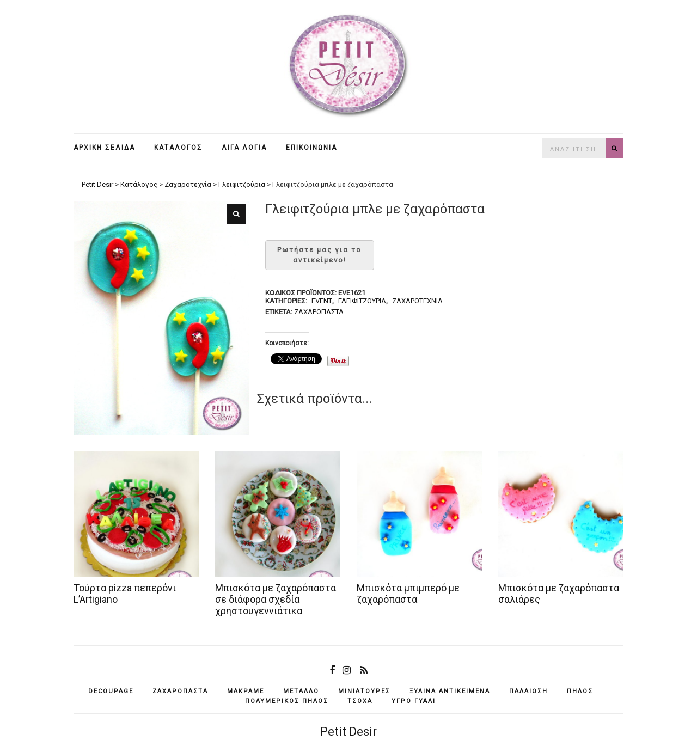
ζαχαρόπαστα (319, 312)
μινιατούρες (364, 691)
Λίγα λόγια (244, 147)
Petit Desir (348, 731)
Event (321, 301)
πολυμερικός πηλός (286, 701)
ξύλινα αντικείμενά (449, 691)
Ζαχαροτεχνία (417, 301)
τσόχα (359, 701)
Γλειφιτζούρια (362, 301)
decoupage (110, 691)
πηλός (580, 691)
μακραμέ (245, 691)
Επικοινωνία (311, 147)
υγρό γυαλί (414, 701)
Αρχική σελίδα (104, 147)
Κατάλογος (178, 147)
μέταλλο (301, 691)
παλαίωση (528, 691)
